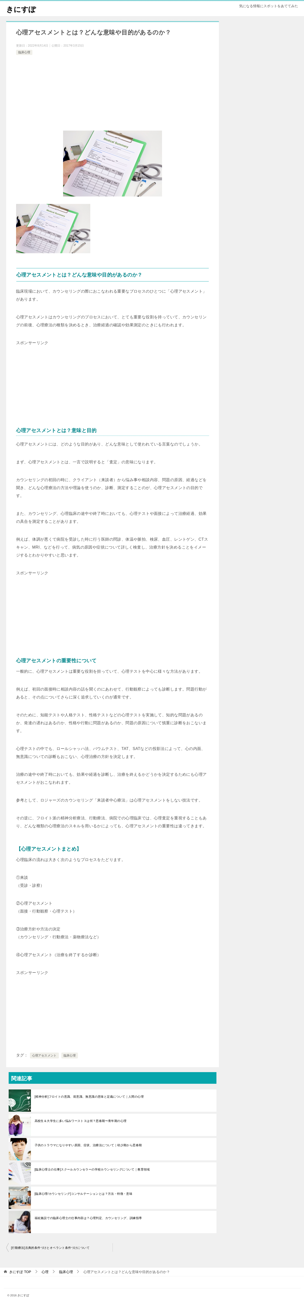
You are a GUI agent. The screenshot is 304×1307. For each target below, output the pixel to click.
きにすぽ (21, 8)
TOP (20, 1272)
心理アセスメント (44, 1055)
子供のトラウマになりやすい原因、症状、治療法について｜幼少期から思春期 (88, 1145)
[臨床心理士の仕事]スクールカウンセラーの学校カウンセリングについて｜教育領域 (92, 1169)
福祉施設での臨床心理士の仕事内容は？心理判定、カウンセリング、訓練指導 (88, 1218)
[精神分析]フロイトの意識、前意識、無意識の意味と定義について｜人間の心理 (89, 1096)
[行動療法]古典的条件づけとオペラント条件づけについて (50, 1248)
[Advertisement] (112, 93)
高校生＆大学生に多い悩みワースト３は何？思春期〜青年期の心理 (81, 1121)
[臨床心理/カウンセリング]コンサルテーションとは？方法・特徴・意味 (84, 1194)
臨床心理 (24, 52)
